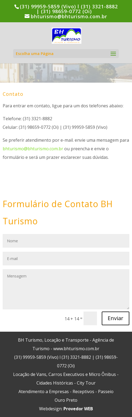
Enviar (115, 318)
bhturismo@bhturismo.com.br (33, 149)
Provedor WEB (78, 409)
